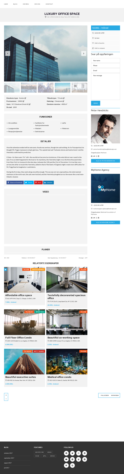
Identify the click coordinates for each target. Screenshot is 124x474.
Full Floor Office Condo (18, 337)
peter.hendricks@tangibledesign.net (104, 149)
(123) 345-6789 (98, 33)
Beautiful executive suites (20, 377)
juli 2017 (6, 468)
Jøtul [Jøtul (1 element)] (44, 456)
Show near (115, 395)
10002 (21, 101)
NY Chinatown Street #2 (21, 104)
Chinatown (59, 101)
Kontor (22, 98)
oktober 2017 (8, 453)
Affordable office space (18, 295)
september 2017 (9, 458)
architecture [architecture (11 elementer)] (39, 452)
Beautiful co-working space (64, 337)
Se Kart (95, 38)
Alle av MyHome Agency (105, 222)
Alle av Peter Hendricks (105, 161)
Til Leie (60, 98)
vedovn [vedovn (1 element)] (52, 456)
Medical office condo (59, 377)
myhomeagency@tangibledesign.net (104, 209)
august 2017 (8, 463)
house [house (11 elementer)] (37, 456)
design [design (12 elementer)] (49, 452)
